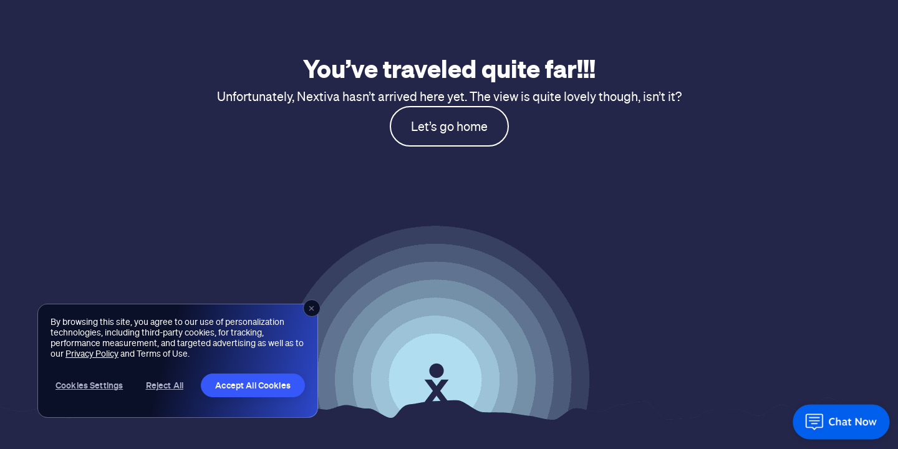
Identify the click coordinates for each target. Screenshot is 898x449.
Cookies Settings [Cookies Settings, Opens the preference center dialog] (89, 385)
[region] (177, 361)
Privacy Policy (91, 354)
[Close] (312, 308)
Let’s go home (449, 126)
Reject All (164, 385)
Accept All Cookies (253, 385)
